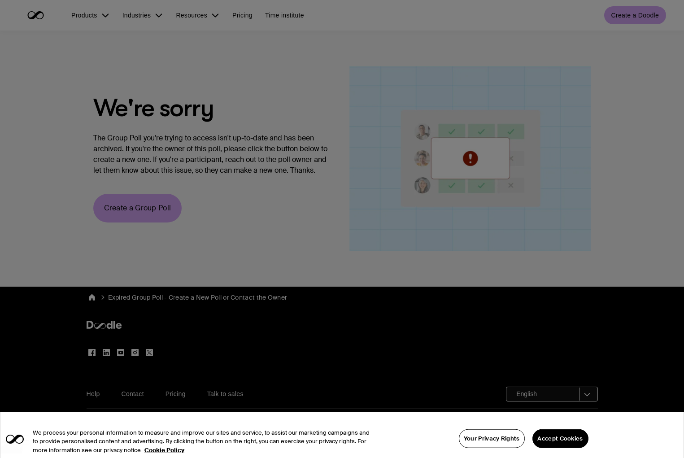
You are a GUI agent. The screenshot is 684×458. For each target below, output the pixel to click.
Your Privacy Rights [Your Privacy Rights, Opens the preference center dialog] (492, 445)
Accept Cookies (560, 445)
